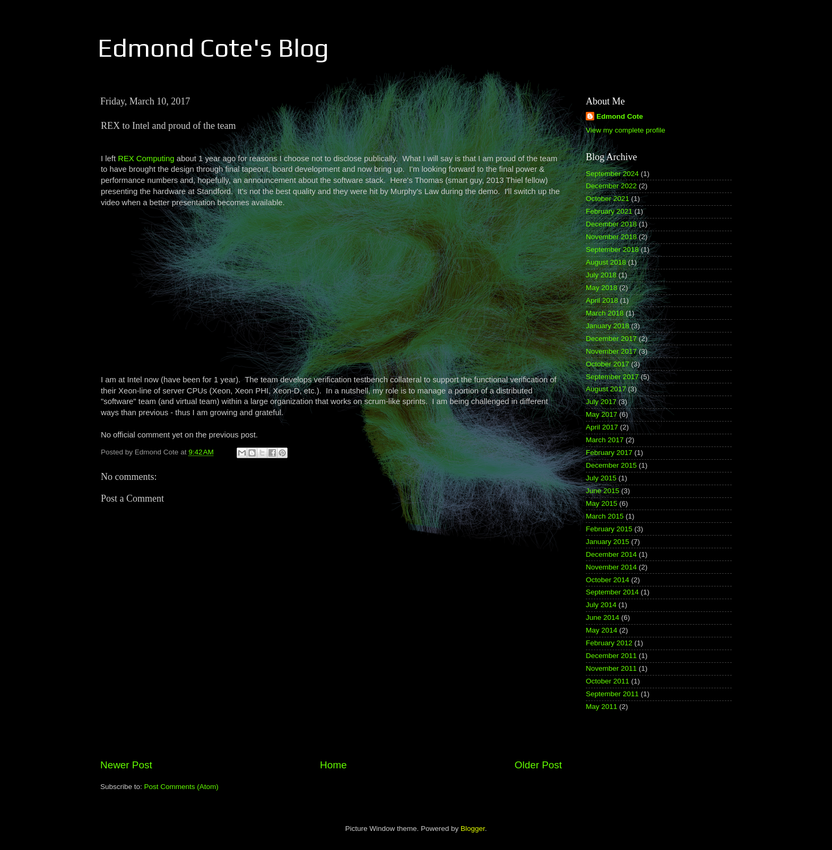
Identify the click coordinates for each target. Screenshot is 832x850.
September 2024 (612, 174)
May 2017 (601, 414)
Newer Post (126, 764)
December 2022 (611, 186)
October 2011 (607, 681)
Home (333, 764)
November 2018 (611, 237)
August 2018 (606, 262)
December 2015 (611, 465)
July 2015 (601, 478)
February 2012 (609, 643)
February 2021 (609, 211)
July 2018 (601, 275)
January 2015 (607, 542)
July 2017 (601, 402)
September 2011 (612, 694)
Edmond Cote (619, 116)
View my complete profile (625, 130)
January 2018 (607, 326)
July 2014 (601, 605)
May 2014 (601, 630)
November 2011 (611, 668)
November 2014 (611, 567)
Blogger (473, 829)
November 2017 (611, 351)
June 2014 (602, 617)
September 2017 (612, 377)
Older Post (538, 764)
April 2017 (602, 427)
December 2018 (611, 224)
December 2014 (611, 554)
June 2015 (602, 491)
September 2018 (612, 249)
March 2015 (604, 516)
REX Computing (146, 158)
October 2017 (607, 364)
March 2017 (604, 440)
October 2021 (607, 199)
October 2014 (607, 580)
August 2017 (606, 389)
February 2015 (609, 529)
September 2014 (612, 592)
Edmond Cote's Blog (213, 48)
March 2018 (604, 313)
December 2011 (611, 656)
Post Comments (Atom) (181, 787)
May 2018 (601, 288)
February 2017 (609, 453)
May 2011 (601, 707)
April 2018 (602, 300)
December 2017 (611, 339)
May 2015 (601, 503)
